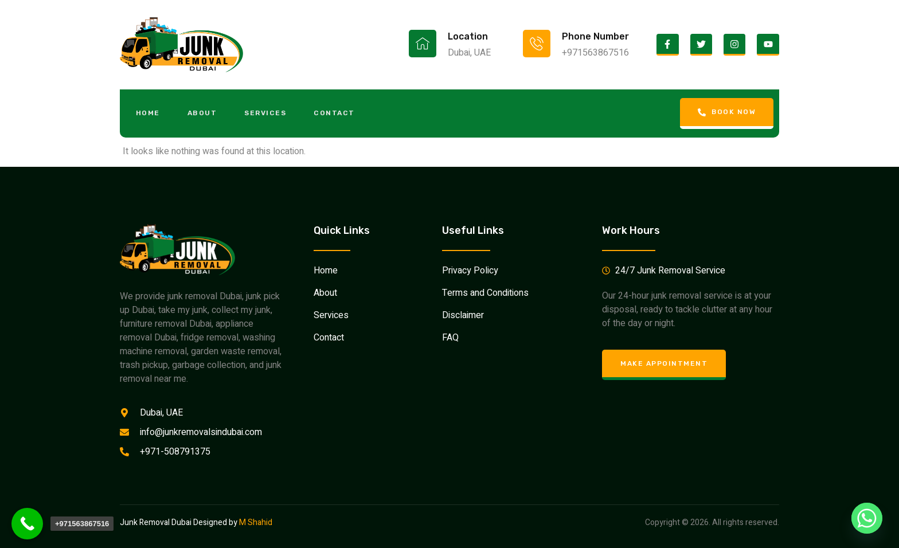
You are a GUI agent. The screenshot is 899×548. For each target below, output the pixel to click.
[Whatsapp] (866, 518)
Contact (339, 113)
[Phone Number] (536, 43)
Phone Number (595, 36)
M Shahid (255, 522)
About (205, 113)
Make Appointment (664, 363)
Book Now (726, 112)
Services (269, 113)
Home (149, 113)
